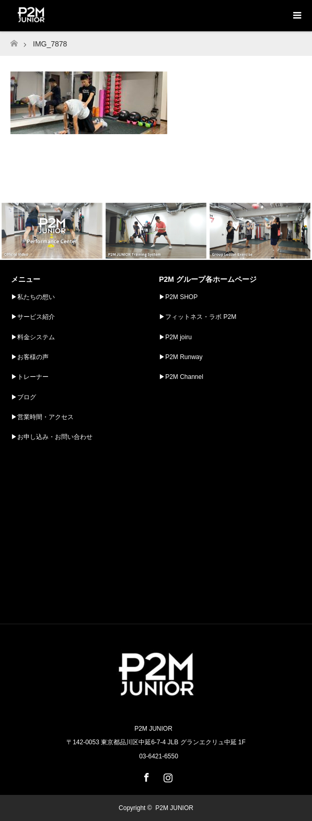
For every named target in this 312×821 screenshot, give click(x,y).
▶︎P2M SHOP (178, 297)
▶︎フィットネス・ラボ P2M (197, 316)
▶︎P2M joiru (175, 337)
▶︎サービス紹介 (33, 316)
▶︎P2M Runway (180, 357)
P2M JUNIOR (174, 808)
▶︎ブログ (23, 397)
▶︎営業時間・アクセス (42, 417)
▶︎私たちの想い (33, 297)
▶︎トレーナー (30, 376)
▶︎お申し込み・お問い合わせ (52, 437)
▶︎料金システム (33, 337)
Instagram (167, 775)
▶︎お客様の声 (30, 357)
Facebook (145, 775)
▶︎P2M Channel (181, 376)
